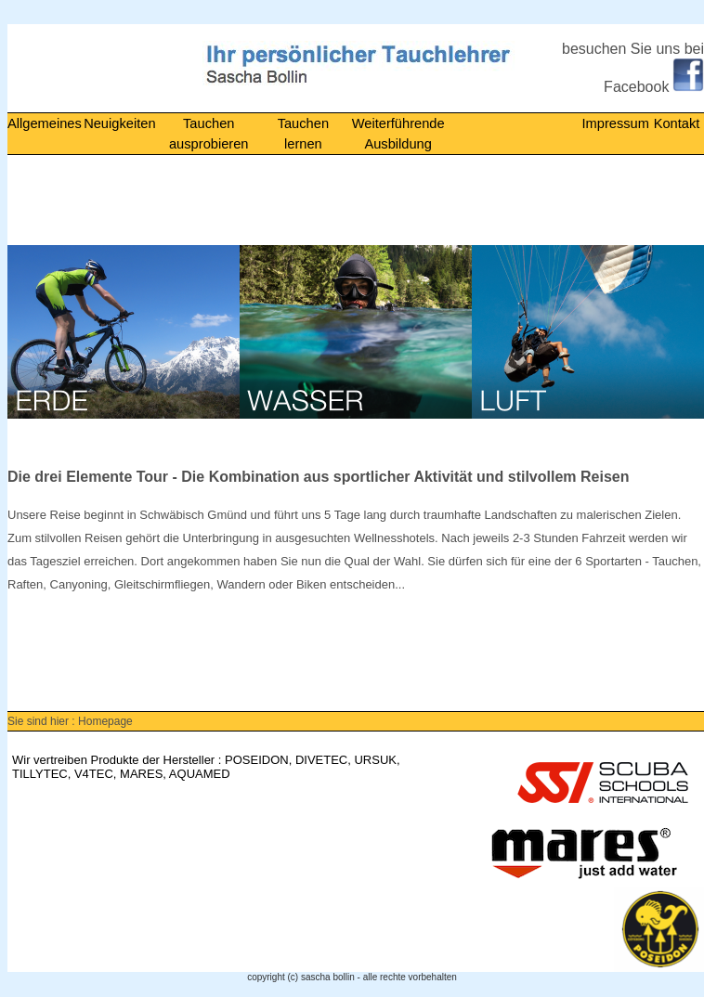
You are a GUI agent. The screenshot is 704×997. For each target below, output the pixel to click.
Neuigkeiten (119, 123)
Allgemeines (44, 123)
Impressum (614, 123)
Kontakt (677, 123)
